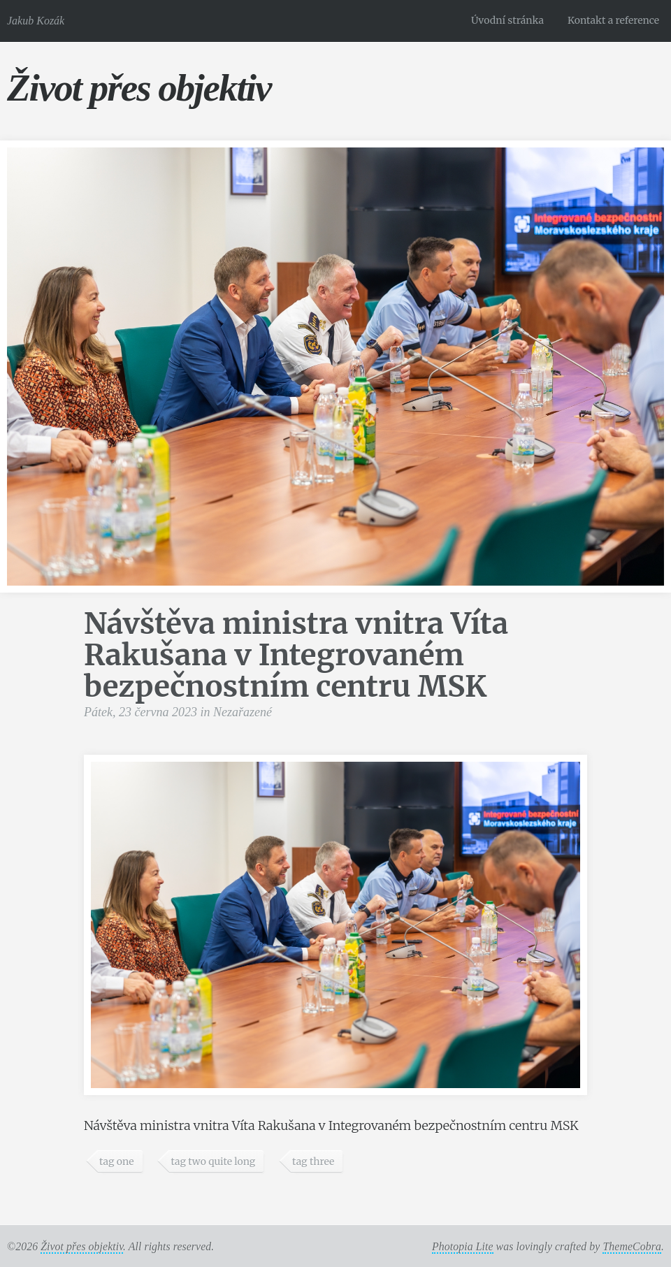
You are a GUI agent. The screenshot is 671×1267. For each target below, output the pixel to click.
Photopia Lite (462, 1246)
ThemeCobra (632, 1246)
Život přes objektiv (138, 87)
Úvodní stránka (507, 20)
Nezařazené (242, 712)
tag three (313, 1161)
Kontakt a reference (613, 20)
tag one (116, 1161)
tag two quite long (213, 1161)
